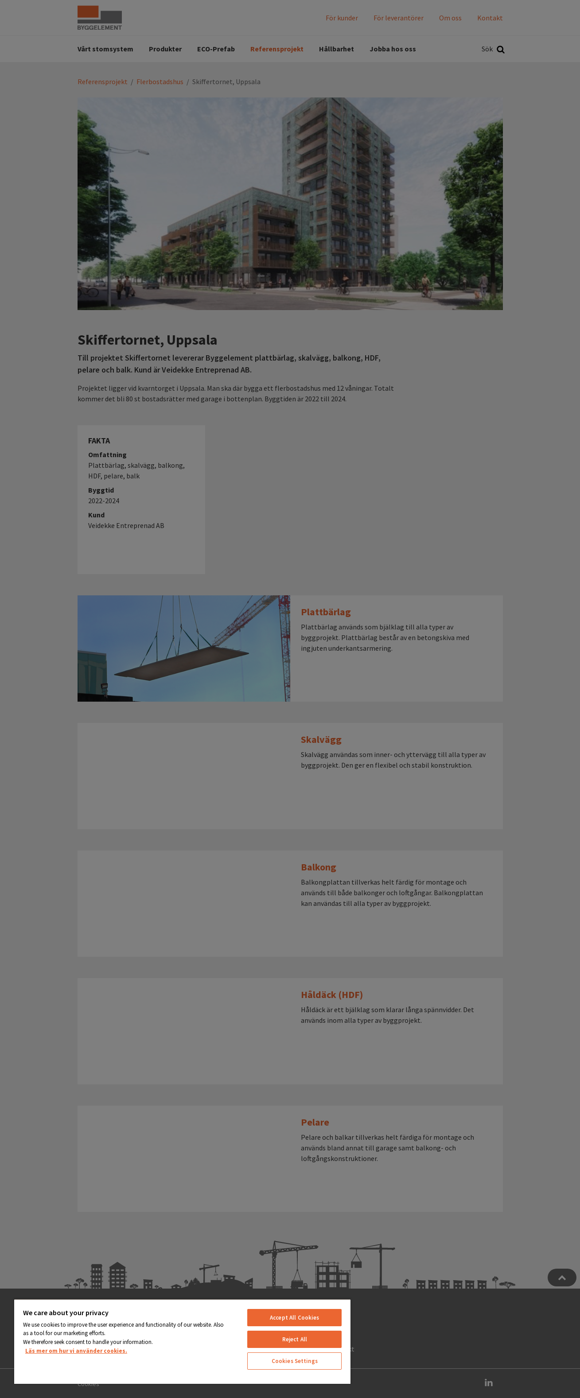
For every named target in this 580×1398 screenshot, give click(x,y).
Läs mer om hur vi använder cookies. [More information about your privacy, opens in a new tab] (76, 1351)
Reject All (294, 1339)
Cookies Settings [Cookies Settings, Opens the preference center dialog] (295, 1361)
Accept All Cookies (294, 1317)
